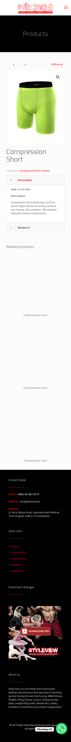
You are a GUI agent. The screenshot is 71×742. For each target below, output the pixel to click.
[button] (58, 77)
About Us (17, 564)
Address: (14, 508)
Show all (57, 64)
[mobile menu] (66, 7)
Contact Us (18, 570)
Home (15, 546)
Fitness (46, 170)
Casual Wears (19, 552)
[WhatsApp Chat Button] (61, 728)
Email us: (14, 501)
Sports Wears (19, 558)
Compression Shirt (35, 461)
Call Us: (13, 494)
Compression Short (30, 170)
